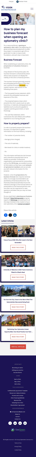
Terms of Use (18, 443)
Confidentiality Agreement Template (17, 390)
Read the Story (18, 247)
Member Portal (21, 1)
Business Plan (17, 400)
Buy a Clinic (18, 381)
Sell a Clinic (17, 384)
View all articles (18, 347)
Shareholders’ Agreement (18, 405)
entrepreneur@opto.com (17, 412)
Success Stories (17, 372)
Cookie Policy (18, 450)
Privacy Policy (18, 446)
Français (11, 1)
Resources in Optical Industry (17, 393)
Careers (17, 416)
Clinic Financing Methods (17, 398)
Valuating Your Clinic (17, 402)
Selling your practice (17, 370)
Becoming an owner (17, 367)
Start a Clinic (17, 379)
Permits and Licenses (17, 395)
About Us (17, 414)
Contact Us (17, 419)
